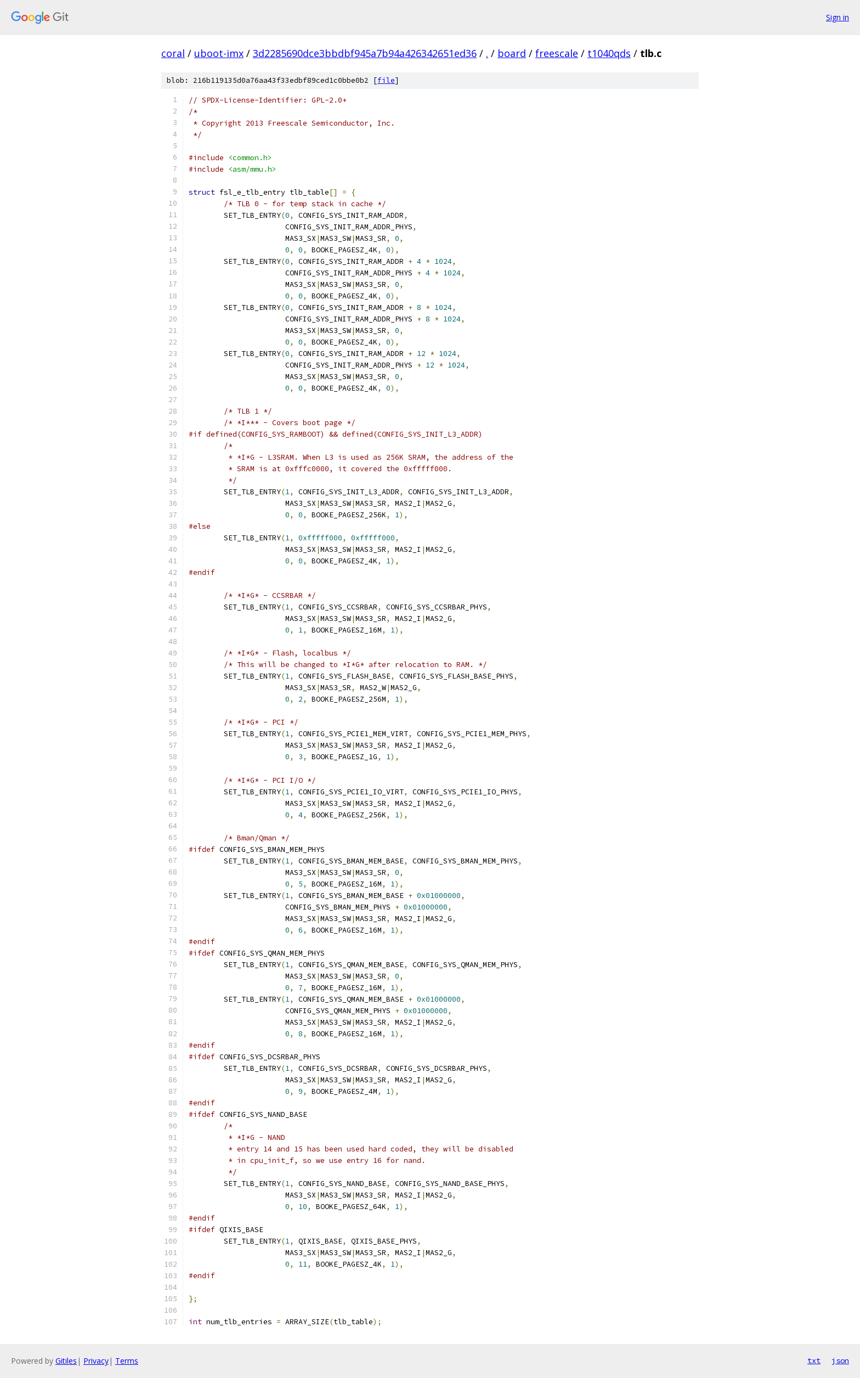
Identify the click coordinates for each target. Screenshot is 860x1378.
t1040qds (609, 53)
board (511, 53)
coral (173, 53)
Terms (126, 1361)
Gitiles (66, 1361)
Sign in (837, 17)
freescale (556, 53)
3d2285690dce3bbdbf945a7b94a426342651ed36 (365, 53)
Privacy (96, 1361)
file (386, 80)
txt (814, 1360)
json (840, 1360)
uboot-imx (219, 53)
